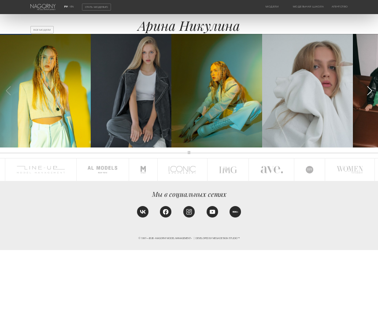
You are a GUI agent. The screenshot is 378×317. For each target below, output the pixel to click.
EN (72, 6)
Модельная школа (308, 6)
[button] (369, 90)
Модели (272, 6)
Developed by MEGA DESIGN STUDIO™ (218, 238)
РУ (66, 6)
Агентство (340, 6)
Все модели (42, 30)
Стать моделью (96, 7)
